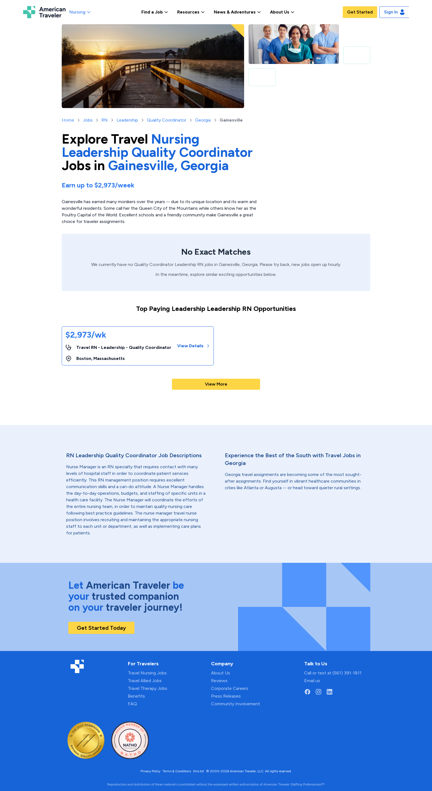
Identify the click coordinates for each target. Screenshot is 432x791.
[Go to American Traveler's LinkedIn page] (329, 691)
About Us (220, 673)
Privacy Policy (150, 771)
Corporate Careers (229, 688)
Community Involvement (235, 703)
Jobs (88, 120)
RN (104, 120)
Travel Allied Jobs (145, 680)
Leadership (127, 120)
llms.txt (198, 771)
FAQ (132, 703)
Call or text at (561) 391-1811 (332, 673)
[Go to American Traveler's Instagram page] (318, 691)
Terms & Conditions (177, 771)
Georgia (203, 120)
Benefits (136, 696)
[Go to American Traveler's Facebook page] (307, 691)
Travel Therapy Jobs (147, 688)
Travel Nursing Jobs (147, 673)
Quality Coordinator (166, 120)
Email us (312, 680)
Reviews (219, 680)
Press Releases (226, 696)
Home (68, 120)
